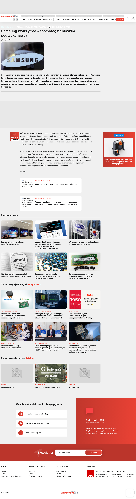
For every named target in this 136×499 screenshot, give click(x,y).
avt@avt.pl (130, 474)
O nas (3, 474)
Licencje (31, 474)
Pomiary (105, 16)
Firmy (30, 19)
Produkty (37, 19)
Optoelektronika (97, 16)
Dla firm (120, 19)
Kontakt (3, 471)
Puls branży (92, 19)
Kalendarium (103, 19)
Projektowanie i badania (117, 16)
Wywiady (66, 19)
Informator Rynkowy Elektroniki (11, 476)
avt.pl (129, 476)
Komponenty (43, 16)
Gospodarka (47, 19)
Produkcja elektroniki (27, 16)
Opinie (83, 19)
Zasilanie (52, 16)
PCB (37, 16)
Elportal (58, 474)
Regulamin (32, 471)
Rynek (23, 19)
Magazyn (113, 19)
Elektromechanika (61, 16)
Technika (75, 19)
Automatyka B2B (61, 471)
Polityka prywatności (35, 476)
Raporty (58, 19)
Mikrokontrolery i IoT (84, 16)
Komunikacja (72, 16)
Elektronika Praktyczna (63, 476)
